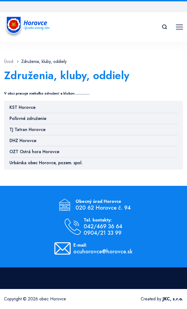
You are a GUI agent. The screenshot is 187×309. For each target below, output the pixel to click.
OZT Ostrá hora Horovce (34, 152)
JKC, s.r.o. (173, 299)
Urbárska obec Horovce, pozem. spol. (46, 163)
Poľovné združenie (27, 118)
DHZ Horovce (22, 140)
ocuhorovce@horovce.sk (103, 251)
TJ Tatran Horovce (27, 129)
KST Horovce (22, 107)
